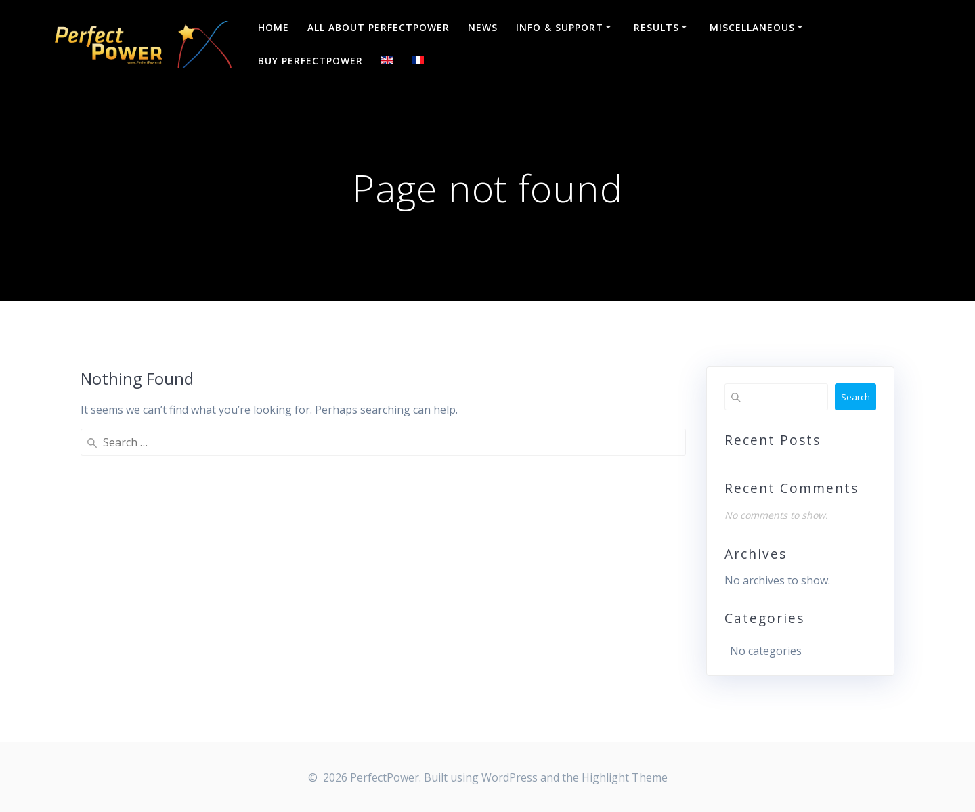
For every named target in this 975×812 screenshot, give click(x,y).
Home (273, 27)
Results (656, 27)
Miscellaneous (752, 27)
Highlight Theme (625, 777)
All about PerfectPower (378, 27)
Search (855, 397)
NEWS (483, 27)
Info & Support (559, 27)
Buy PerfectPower (310, 60)
